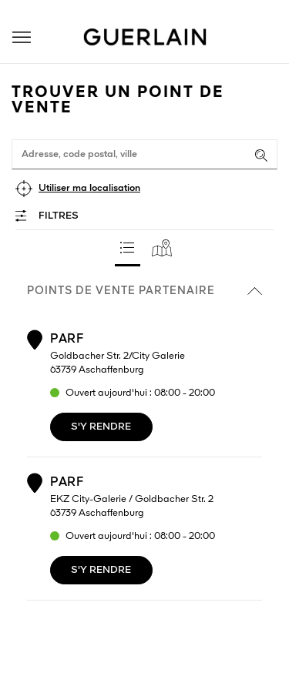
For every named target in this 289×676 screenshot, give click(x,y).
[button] (21, 37)
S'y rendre (101, 427)
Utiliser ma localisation (89, 188)
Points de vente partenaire (144, 291)
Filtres (59, 216)
